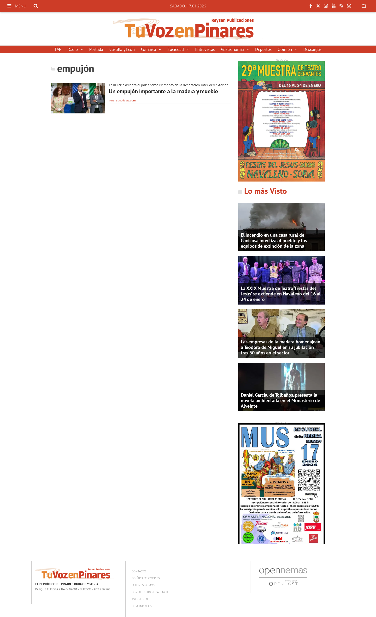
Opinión (285, 49)
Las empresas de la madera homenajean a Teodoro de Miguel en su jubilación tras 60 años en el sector (280, 347)
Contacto (139, 571)
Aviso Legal (140, 599)
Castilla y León (122, 49)
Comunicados (142, 606)
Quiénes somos (143, 585)
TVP (57, 49)
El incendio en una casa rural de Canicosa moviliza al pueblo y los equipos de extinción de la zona (274, 240)
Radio (73, 49)
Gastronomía (233, 49)
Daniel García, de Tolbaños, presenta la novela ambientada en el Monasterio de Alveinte (280, 400)
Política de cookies (146, 578)
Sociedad (176, 49)
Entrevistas (205, 49)
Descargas (312, 49)
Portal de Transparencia (150, 592)
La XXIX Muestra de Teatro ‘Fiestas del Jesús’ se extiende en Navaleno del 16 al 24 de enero (281, 293)
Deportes (263, 49)
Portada (96, 49)
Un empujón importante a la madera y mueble (163, 91)
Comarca (149, 49)
